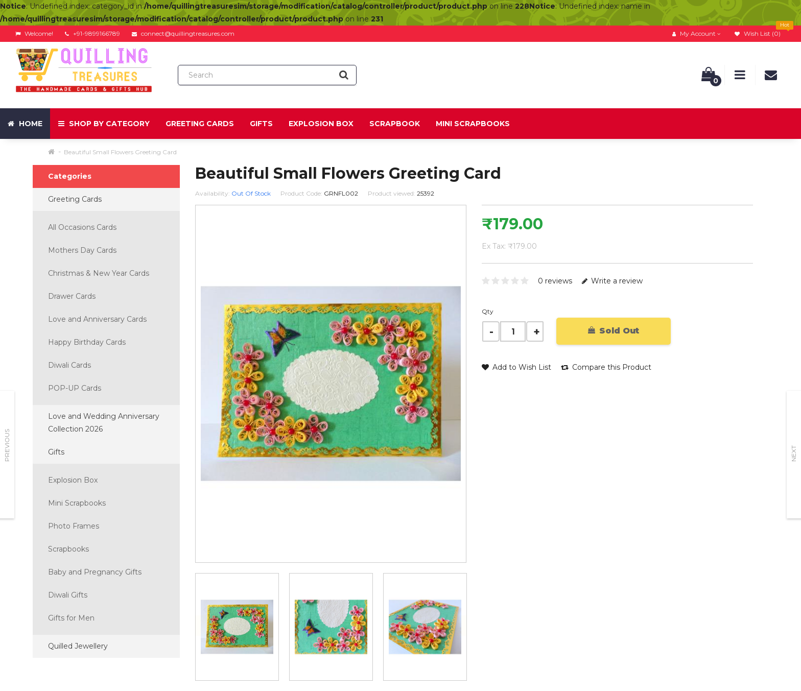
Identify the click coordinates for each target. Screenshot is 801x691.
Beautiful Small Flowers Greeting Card (120, 152)
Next (793, 453)
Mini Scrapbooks (473, 123)
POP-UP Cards (74, 388)
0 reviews (555, 280)
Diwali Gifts (67, 595)
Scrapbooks (68, 549)
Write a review (612, 280)
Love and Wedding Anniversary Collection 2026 (103, 423)
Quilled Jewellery (78, 646)
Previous (7, 445)
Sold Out (613, 331)
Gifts (261, 123)
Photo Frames (73, 526)
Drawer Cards (72, 296)
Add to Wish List (516, 367)
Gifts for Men (71, 618)
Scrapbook (394, 123)
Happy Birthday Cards (87, 342)
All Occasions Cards (82, 227)
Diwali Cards (69, 365)
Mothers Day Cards (82, 250)
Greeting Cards (200, 123)
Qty (487, 311)
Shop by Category (104, 123)
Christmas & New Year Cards (98, 273)
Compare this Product (606, 367)
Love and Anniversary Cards (97, 319)
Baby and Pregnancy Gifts (95, 572)
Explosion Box (321, 123)
